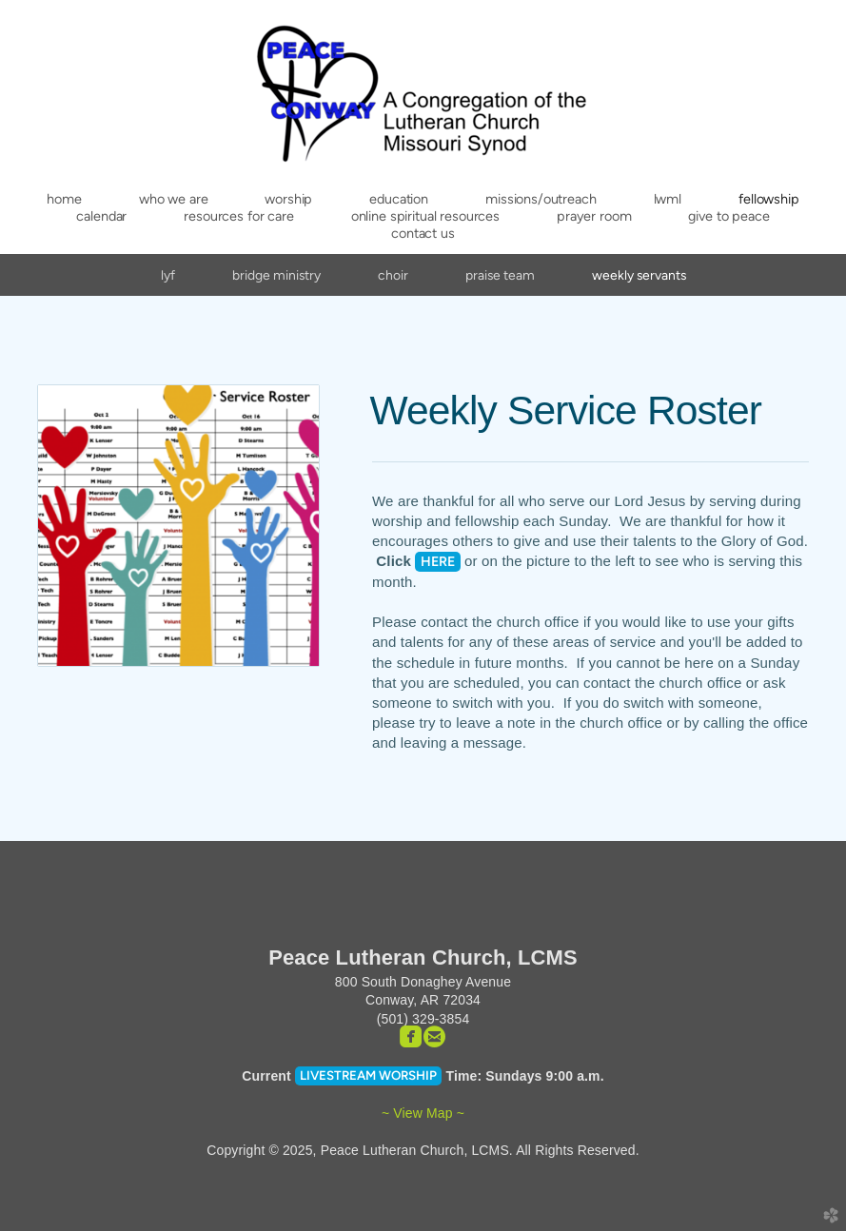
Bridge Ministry (276, 275)
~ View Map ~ (423, 1113)
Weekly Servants (639, 275)
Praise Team (500, 275)
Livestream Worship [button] (368, 1075)
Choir (393, 275)
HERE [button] (438, 561)
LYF (168, 275)
